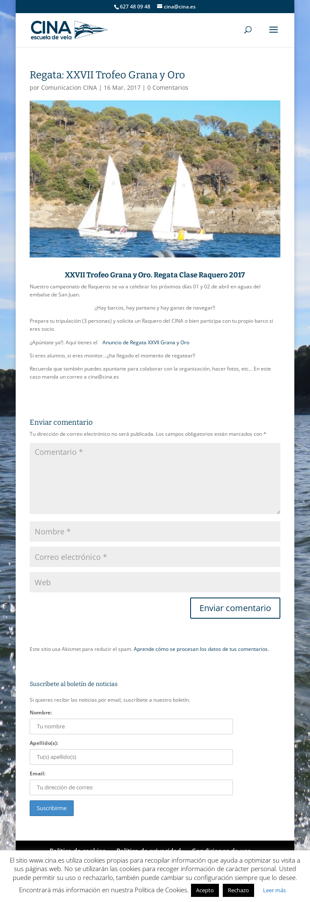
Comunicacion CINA (69, 87)
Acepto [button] (205, 890)
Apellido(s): (44, 743)
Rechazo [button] (238, 890)
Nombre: (41, 712)
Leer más (274, 890)
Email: (37, 773)
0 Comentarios (167, 87)
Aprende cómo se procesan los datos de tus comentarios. (201, 649)
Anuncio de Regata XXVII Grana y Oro (145, 342)
